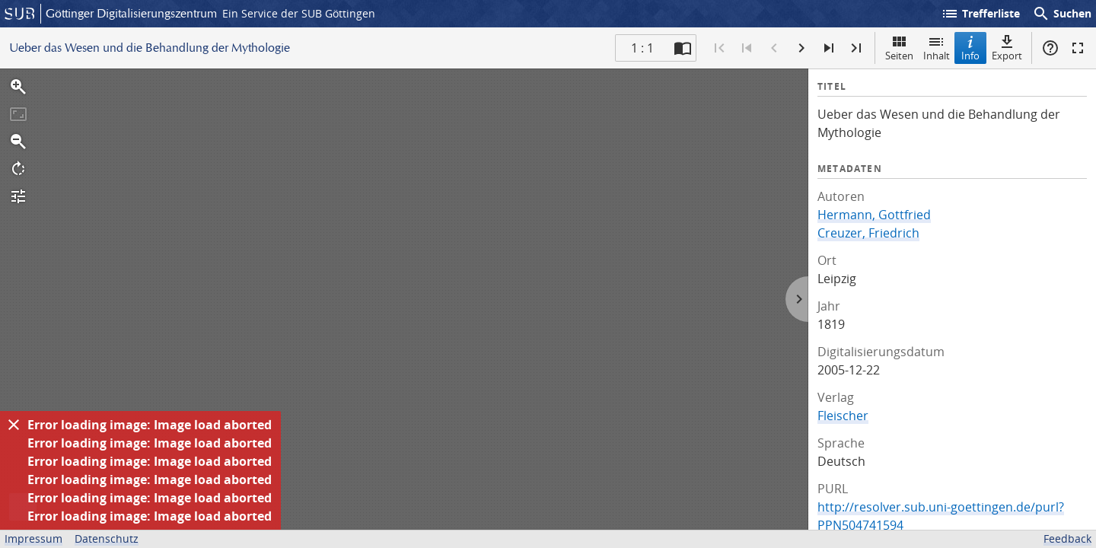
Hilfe (1050, 48)
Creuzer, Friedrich (868, 233)
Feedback (1067, 538)
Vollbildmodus (1078, 48)
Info (970, 47)
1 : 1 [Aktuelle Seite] (642, 48)
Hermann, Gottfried (874, 214)
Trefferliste (980, 14)
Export (1007, 47)
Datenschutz (107, 538)
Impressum (33, 538)
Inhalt (936, 47)
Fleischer (842, 415)
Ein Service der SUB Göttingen (298, 13)
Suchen (1061, 14)
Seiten (899, 47)
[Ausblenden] (13, 424)
